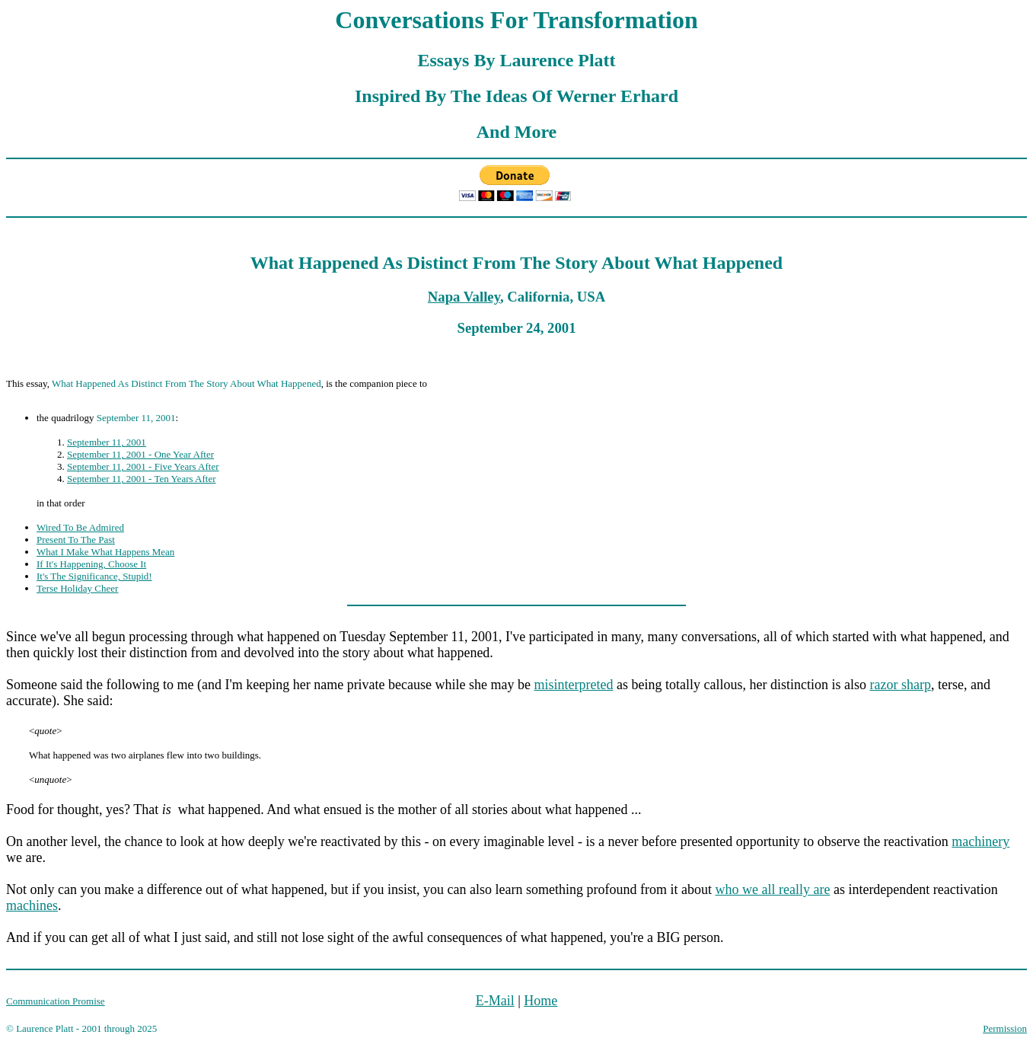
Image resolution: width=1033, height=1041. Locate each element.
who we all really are (772, 889)
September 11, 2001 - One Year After (140, 454)
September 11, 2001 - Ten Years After (141, 478)
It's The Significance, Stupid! (94, 576)
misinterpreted (574, 684)
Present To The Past (76, 539)
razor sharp (899, 684)
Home (540, 1000)
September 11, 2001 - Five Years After (143, 466)
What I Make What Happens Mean (105, 551)
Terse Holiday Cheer (77, 588)
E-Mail (495, 1000)
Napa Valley (464, 297)
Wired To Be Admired (80, 527)
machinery (980, 841)
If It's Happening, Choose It (91, 564)
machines (32, 905)
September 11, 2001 (106, 442)
